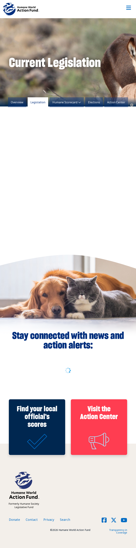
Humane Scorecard (64, 102)
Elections (94, 102)
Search (65, 519)
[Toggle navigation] (128, 9)
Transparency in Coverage (118, 531)
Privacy (48, 519)
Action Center (116, 102)
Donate (14, 519)
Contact (32, 519)
